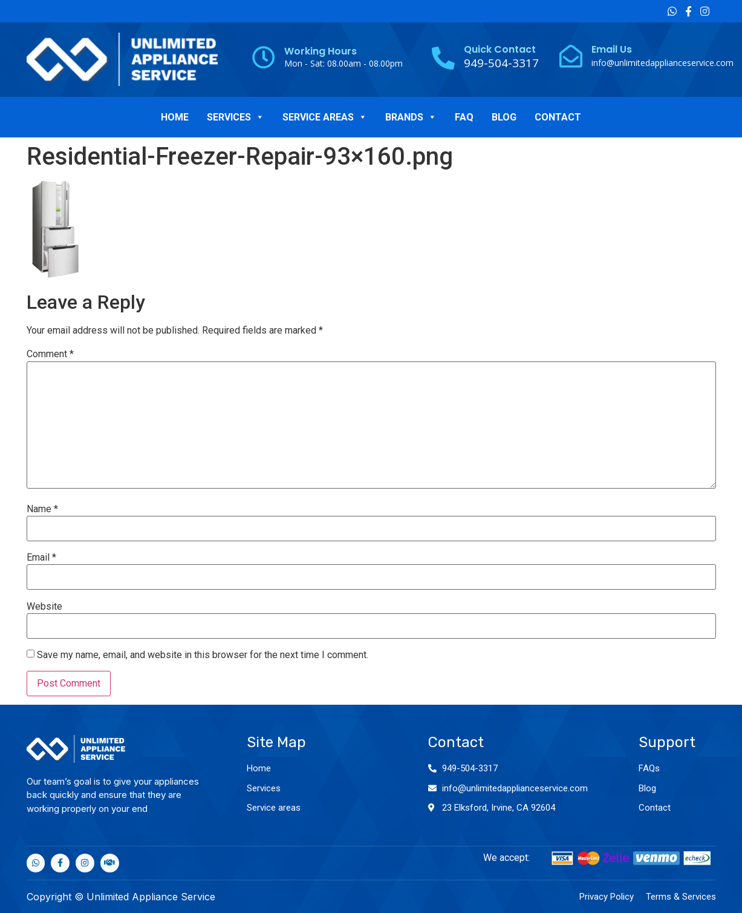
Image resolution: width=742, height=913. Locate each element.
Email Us (611, 49)
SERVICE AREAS (324, 117)
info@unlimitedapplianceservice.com (662, 62)
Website (44, 606)
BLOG (504, 117)
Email (41, 557)
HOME (175, 117)
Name (42, 509)
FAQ (464, 117)
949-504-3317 (470, 768)
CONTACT (558, 117)
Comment (50, 354)
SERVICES (235, 117)
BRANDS (411, 117)
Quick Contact (500, 49)
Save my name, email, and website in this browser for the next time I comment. (202, 655)
